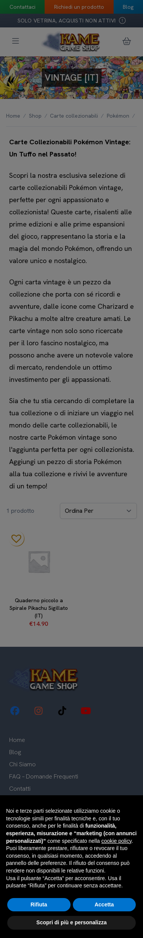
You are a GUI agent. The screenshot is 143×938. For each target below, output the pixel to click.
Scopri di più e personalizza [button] (71, 922)
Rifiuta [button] (39, 904)
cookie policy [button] (116, 841)
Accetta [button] (104, 904)
